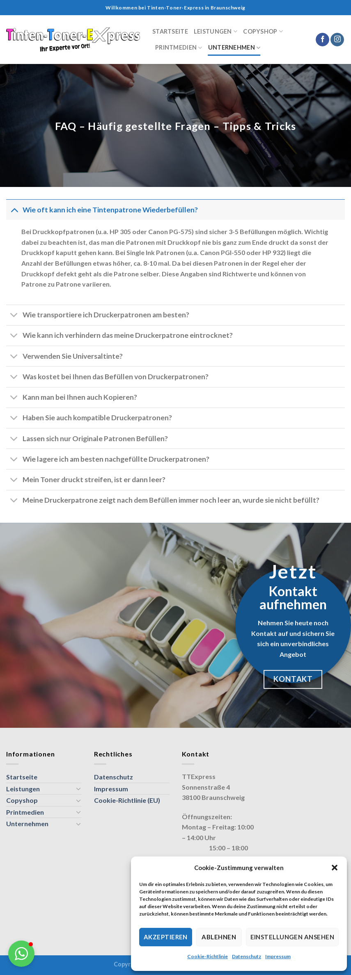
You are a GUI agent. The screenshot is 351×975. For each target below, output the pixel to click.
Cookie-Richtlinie (207, 956)
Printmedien (178, 48)
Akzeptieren (166, 937)
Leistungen (215, 31)
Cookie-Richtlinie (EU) (127, 800)
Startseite (170, 31)
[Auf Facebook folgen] (322, 40)
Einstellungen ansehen (292, 937)
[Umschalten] (14, 210)
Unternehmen (234, 48)
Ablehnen (219, 937)
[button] (334, 867)
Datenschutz (246, 956)
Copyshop (263, 31)
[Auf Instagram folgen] (337, 40)
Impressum (278, 956)
